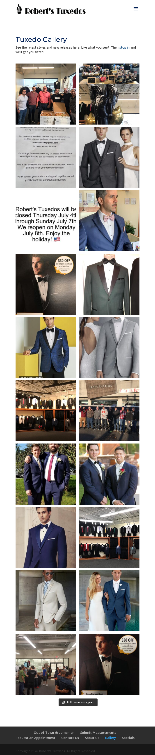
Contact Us (70, 738)
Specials (128, 738)
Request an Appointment (35, 738)
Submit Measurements (98, 732)
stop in (124, 47)
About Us (92, 738)
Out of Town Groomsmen (54, 732)
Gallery (110, 738)
